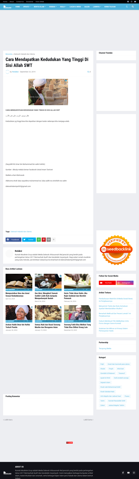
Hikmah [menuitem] (52, 7)
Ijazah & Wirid (105, 378)
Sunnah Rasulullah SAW (116, 401)
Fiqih (102, 364)
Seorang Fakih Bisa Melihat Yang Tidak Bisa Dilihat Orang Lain (77, 325)
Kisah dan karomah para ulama (118, 364)
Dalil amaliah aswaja (121, 378)
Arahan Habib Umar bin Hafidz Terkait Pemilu (18, 325)
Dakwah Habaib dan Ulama (24, 54)
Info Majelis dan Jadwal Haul (110, 396)
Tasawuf (122, 373)
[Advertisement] (69, 30)
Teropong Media (105, 348)
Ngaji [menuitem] (62, 7)
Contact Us (20, 2)
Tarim (102, 401)
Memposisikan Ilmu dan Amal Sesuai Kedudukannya (17, 294)
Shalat (102, 369)
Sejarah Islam (105, 382)
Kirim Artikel (40, 2)
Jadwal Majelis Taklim (116, 405)
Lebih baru (8, 420)
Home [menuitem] (17, 7)
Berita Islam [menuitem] (39, 7)
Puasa (127, 396)
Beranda (9, 54)
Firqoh (111, 369)
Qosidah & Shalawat (107, 373)
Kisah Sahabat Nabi (107, 392)
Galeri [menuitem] (87, 7)
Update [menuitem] (26, 7)
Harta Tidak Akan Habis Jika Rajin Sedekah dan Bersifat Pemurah (75, 296)
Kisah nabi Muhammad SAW (110, 387)
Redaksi (18, 251)
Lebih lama (88, 420)
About (12, 2)
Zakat (102, 405)
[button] (127, 6)
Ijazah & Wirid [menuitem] (75, 7)
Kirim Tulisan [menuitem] (110, 7)
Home (5, 2)
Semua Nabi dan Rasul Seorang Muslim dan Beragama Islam (47, 325)
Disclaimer (29, 2)
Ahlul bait (120, 369)
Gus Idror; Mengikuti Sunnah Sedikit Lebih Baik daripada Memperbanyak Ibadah (46, 296)
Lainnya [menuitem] (96, 7)
